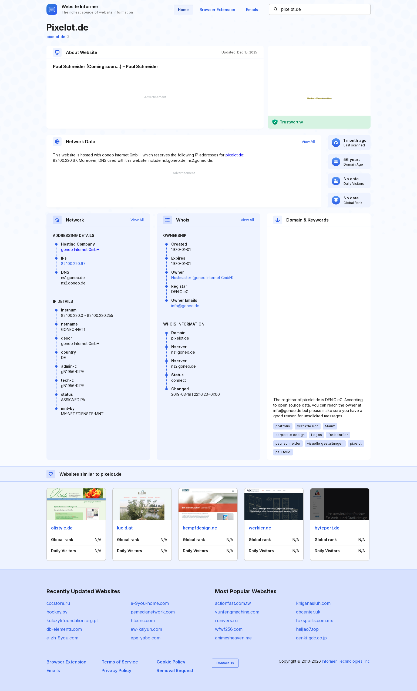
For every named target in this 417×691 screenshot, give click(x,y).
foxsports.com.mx (314, 620)
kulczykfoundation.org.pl (71, 620)
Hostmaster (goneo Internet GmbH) (202, 277)
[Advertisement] (155, 112)
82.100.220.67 (73, 263)
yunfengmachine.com (237, 612)
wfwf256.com (229, 629)
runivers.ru (226, 620)
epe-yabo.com (145, 637)
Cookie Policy (171, 662)
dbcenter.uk (308, 612)
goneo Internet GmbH (80, 249)
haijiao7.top (307, 629)
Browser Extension (217, 9)
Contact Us (225, 663)
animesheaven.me (233, 637)
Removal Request (175, 670)
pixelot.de (57, 36)
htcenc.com (143, 620)
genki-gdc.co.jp (311, 637)
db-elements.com (64, 629)
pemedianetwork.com (153, 612)
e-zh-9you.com (62, 637)
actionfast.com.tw (233, 603)
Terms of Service (120, 662)
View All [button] (308, 141)
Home (183, 9)
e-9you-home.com (150, 603)
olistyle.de (62, 528)
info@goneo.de (185, 305)
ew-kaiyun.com (146, 629)
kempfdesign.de (200, 528)
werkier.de (260, 528)
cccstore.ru (58, 603)
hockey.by (57, 612)
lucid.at (125, 528)
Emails (252, 9)
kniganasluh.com (313, 603)
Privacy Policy (116, 670)
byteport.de (327, 528)
